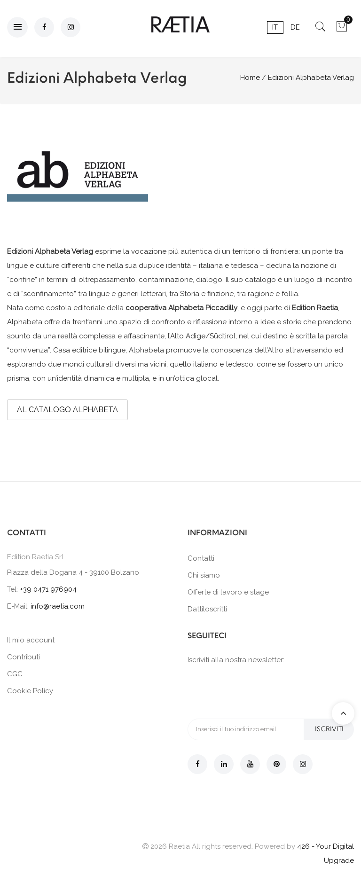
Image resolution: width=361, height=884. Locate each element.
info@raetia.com (58, 606)
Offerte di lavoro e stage (228, 592)
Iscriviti (328, 729)
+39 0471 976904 (48, 589)
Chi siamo (204, 575)
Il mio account (31, 640)
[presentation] (259, 691)
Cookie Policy (30, 691)
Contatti (201, 558)
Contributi (23, 657)
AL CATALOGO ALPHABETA (67, 409)
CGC (15, 674)
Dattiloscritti (207, 609)
